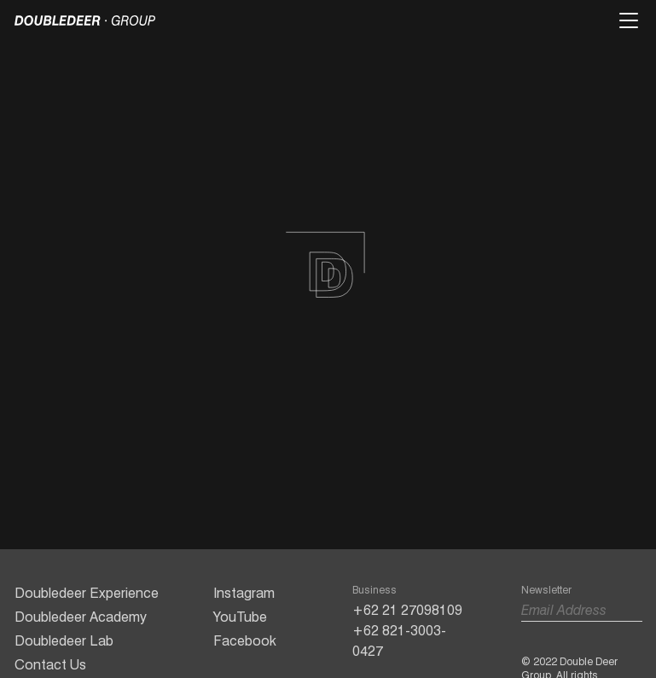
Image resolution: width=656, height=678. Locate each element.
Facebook (244, 641)
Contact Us (50, 665)
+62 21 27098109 (407, 610)
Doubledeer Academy (81, 617)
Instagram (244, 593)
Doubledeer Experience (87, 593)
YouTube (240, 617)
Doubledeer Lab (64, 641)
